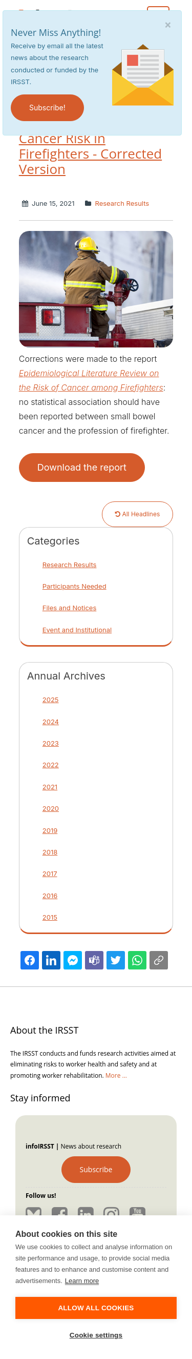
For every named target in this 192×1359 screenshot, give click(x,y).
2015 (49, 917)
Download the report (81, 467)
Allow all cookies (96, 1308)
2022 (50, 765)
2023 (50, 743)
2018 (49, 852)
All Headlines (137, 514)
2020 (50, 808)
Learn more (82, 1281)
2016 (49, 895)
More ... (116, 1075)
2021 (49, 787)
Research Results (121, 203)
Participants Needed (74, 586)
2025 (50, 699)
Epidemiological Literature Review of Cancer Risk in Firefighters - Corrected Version (90, 138)
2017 (49, 873)
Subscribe (96, 1169)
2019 (49, 830)
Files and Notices (69, 608)
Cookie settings (96, 1335)
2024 (50, 721)
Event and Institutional (77, 630)
